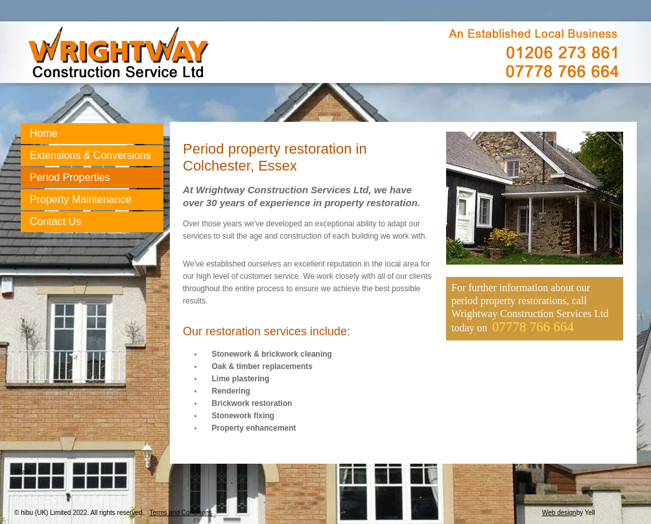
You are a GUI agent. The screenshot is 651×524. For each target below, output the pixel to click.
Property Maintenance (81, 199)
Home (44, 133)
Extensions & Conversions (90, 155)
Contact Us (55, 221)
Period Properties (70, 177)
